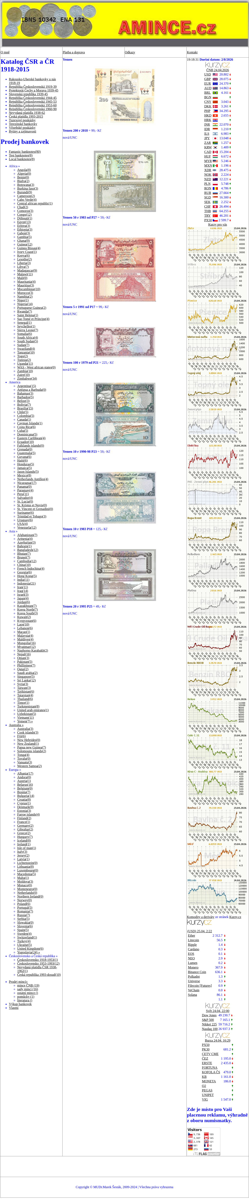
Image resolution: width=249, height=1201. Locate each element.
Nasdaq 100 (210, 1029)
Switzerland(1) (27, 937)
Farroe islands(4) (28, 814)
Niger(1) (23, 300)
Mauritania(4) (26, 281)
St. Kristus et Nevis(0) (32, 505)
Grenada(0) (24, 449)
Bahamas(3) (25, 393)
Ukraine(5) (24, 945)
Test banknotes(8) (21, 155)
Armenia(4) (25, 538)
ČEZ (205, 1058)
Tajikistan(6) (25, 691)
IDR (207, 129)
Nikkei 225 (209, 1024)
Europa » (15, 769)
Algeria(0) (24, 173)
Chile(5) (22, 412)
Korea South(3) (27, 613)
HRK (207, 120)
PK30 (205, 1049)
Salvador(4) (25, 497)
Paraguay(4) (25, 490)
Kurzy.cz (235, 917)
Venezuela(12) (26, 527)
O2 (204, 1086)
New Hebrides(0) (28, 740)
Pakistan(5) (24, 661)
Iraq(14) (22, 591)
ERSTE (207, 1063)
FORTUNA (210, 1067)
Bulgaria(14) (25, 796)
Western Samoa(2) (29, 766)
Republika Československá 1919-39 (33, 86)
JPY (207, 138)
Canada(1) (24, 419)
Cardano (193, 949)
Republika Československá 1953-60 (33, 105)
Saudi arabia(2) (27, 673)
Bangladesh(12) (27, 550)
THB (207, 211)
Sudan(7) (23, 345)
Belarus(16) (25, 784)
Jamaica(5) (24, 468)
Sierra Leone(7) (27, 330)
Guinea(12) (24, 244)
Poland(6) (23, 904)
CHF (207, 206)
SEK (207, 202)
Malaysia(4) (25, 635)
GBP (207, 79)
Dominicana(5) (27, 434)
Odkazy (130, 52)
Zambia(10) (25, 371)
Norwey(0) (24, 900)
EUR (207, 83)
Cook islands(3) (27, 732)
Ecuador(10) (25, 442)
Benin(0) (23, 177)
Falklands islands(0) (30, 445)
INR (207, 124)
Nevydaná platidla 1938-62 (27, 112)
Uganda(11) (25, 363)
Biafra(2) (23, 181)
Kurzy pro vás (217, 224)
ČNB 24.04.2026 (217, 70)
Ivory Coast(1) (27, 252)
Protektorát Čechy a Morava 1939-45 (33, 90)
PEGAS (207, 1090)
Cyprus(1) (24, 803)
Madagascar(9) (27, 270)
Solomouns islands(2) (31, 751)
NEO (191, 958)
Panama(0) (24, 486)
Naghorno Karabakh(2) (32, 650)
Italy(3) (22, 851)
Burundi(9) (24, 192)
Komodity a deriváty (200, 917)
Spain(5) (23, 930)
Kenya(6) (23, 255)
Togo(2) (22, 356)
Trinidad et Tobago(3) (31, 516)
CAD (207, 152)
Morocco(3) (25, 293)
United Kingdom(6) (30, 948)
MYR (208, 161)
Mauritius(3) (25, 285)
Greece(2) (23, 833)
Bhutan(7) (24, 553)
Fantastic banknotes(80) (25, 151)
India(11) (23, 579)
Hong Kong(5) (27, 576)
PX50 (208, 220)
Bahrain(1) (24, 546)
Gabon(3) (23, 233)
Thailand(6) (25, 699)
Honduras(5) (25, 464)
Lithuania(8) (25, 866)
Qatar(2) (22, 669)
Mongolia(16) (26, 643)
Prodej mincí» (18, 981)
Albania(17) (25, 773)
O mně (5, 52)
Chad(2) (22, 207)
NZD (207, 179)
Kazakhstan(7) (26, 606)
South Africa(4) (27, 337)
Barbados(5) (25, 397)
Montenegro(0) (27, 889)
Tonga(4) (23, 755)
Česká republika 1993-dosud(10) (39, 974)
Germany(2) (25, 825)
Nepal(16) (24, 654)
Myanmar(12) (26, 647)
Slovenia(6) (25, 926)
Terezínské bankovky (23, 124)
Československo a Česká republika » (33, 956)
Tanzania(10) (26, 352)
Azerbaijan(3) (26, 542)
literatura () (24, 1000)
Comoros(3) (25, 211)
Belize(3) (23, 401)
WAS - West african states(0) (36, 367)
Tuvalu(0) (23, 758)
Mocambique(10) (28, 289)
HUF (207, 156)
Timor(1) (23, 702)
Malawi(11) (25, 274)
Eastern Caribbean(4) (31, 438)
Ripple (192, 944)
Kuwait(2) (24, 617)
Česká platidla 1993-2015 (26, 116)
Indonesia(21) (26, 583)
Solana (192, 994)
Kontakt (192, 52)
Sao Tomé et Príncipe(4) (33, 319)
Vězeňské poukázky (22, 127)
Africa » (14, 166)
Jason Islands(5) (28, 471)
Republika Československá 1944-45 (33, 98)
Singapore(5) (26, 676)
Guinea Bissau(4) (28, 248)
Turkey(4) (23, 941)
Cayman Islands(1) (29, 423)
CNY (207, 101)
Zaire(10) (23, 375)
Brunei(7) (23, 557)
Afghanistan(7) (27, 535)
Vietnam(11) (25, 717)
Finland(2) (24, 818)
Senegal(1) (24, 322)
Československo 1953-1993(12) (38, 963)
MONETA (209, 1081)
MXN (208, 165)
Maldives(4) (25, 639)
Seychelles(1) (26, 326)
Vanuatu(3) (24, 762)
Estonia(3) (24, 810)
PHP (207, 111)
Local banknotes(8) (22, 159)
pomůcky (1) (25, 996)
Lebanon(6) (25, 628)
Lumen (192, 963)
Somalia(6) (24, 334)
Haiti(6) (22, 460)
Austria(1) (24, 781)
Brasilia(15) (25, 408)
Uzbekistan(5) (26, 714)
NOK (208, 174)
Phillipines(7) (26, 665)
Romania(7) (25, 911)
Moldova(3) (25, 881)
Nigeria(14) (25, 304)
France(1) (23, 822)
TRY (207, 215)
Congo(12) (24, 214)
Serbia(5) (23, 919)
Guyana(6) (24, 456)
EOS (191, 954)
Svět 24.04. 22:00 (217, 1011)
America (14, 382)
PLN (207, 183)
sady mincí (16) (27, 989)
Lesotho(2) (24, 259)
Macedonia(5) (26, 874)
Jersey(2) (23, 855)
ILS (206, 133)
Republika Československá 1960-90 (33, 109)
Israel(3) (22, 594)
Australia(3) (25, 728)
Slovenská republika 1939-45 (28, 94)
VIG (205, 1099)
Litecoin (193, 940)
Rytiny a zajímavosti (22, 131)
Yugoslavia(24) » (28, 952)
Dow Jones (209, 1015)
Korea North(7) (27, 609)
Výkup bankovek (20, 1004)
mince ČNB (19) (28, 985)
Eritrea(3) (23, 225)
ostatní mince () (27, 993)
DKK (208, 106)
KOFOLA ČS (211, 1072)
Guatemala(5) (26, 453)
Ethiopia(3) (24, 229)
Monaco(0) (24, 885)
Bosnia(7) (23, 792)
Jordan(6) (23, 602)
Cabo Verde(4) (26, 199)
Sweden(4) (24, 933)
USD (207, 74)
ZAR (207, 142)
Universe (194, 981)
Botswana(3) (25, 185)
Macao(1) (23, 632)
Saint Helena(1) (27, 315)
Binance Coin (197, 972)
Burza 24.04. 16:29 (217, 1040)
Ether (191, 935)
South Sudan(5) (27, 341)
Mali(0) (22, 278)
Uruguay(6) (25, 520)
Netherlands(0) (27, 892)
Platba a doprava (74, 52)
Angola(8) (24, 170)
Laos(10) (23, 624)
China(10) (24, 565)
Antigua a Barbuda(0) (31, 389)
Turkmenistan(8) (28, 706)
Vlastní (13, 1008)
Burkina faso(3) (27, 188)
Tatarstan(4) (25, 695)
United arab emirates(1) (33, 710)
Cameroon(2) (26, 196)
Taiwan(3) (24, 688)
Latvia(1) (23, 859)
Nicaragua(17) (26, 483)
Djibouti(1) (24, 218)
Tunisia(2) (24, 360)
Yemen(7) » (25, 721)
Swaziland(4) (26, 348)
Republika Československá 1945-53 (33, 101)
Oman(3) (23, 658)
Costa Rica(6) (26, 427)
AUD (208, 88)
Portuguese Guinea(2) (31, 307)
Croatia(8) (24, 799)
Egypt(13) (24, 222)
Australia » (16, 725)
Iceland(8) (24, 840)
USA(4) (22, 524)
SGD (207, 197)
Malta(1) (23, 878)
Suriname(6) (25, 512)
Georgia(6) (24, 572)
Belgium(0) (25, 788)
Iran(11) (22, 587)
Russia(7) (23, 915)
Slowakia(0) (25, 922)
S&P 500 (208, 1020)
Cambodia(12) (26, 561)
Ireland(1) (23, 844)
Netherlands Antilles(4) (32, 479)
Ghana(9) (23, 240)
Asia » (13, 531)
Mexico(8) (24, 475)
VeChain (193, 990)
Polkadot (194, 976)
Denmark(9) (25, 807)
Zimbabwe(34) (27, 378)
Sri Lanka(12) (26, 680)
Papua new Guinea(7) (31, 747)
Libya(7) (23, 266)
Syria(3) (22, 684)
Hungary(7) (25, 837)
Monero (193, 967)
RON (207, 188)
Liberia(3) (24, 263)
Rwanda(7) (24, 311)
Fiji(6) (21, 736)
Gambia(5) (24, 237)
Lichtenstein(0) (27, 863)
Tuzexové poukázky (22, 120)
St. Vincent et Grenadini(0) (35, 509)
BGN (207, 97)
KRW (208, 147)
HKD (208, 115)
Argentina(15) (26, 386)
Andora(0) (24, 777)
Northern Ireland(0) (30, 896)
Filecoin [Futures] (200, 985)
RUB (207, 193)
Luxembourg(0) (27, 870)
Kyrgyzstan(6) (26, 620)
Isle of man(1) (26, 848)
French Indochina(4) (30, 568)
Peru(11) (23, 494)
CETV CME (210, 1054)
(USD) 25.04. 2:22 (199, 931)
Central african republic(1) (35, 203)
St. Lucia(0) (25, 501)
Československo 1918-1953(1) (37, 960)
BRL (207, 92)
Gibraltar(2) (25, 829)
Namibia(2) (25, 296)
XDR (207, 170)
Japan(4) (23, 598)
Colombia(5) (25, 416)
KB (204, 1076)
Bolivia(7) (24, 404)
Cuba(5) (22, 430)
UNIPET (208, 1095)
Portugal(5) (24, 907)
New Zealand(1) (28, 743)
